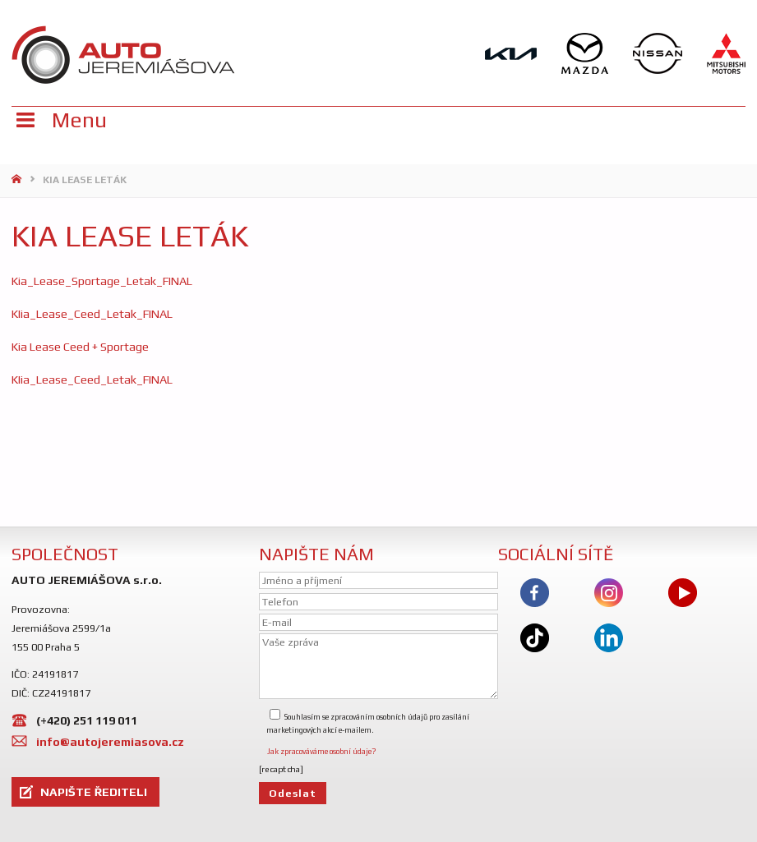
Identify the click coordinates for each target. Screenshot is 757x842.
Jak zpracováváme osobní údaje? (321, 751)
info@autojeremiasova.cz (110, 741)
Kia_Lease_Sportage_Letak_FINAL (102, 281)
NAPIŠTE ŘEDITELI (93, 791)
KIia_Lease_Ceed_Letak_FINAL (92, 313)
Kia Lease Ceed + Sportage (80, 346)
